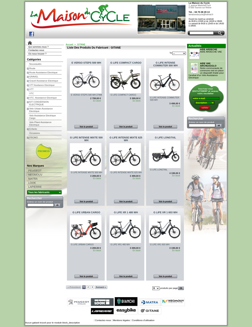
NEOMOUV (35, 174)
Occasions (34, 133)
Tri (171, 53)
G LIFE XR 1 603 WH (166, 212)
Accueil (69, 44)
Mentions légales (121, 320)
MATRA (33, 178)
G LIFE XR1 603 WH (159, 244)
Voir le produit (86, 127)
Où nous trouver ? (37, 54)
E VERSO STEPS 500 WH (86, 62)
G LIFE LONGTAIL (165, 137)
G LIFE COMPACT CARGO (126, 62)
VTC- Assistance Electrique (43, 98)
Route (32, 68)
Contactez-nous (36, 50)
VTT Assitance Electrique (42, 85)
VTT (31, 89)
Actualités (194, 45)
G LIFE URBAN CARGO (86, 212)
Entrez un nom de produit (40, 202)
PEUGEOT (35, 170)
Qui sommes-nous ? (38, 47)
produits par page (169, 288)
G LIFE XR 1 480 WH (126, 212)
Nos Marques (35, 165)
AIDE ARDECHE (208, 49)
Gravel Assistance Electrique (43, 81)
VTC (31, 93)
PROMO (33, 137)
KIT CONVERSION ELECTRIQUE (39, 103)
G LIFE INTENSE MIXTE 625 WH (126, 139)
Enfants (33, 129)
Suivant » (101, 287)
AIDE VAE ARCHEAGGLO (208, 64)
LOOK (32, 182)
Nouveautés (35, 64)
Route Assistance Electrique (43, 72)
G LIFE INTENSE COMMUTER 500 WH (165, 64)
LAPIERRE (35, 186)
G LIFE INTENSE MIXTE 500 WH (86, 139)
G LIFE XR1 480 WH (120, 244)
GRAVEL (33, 76)
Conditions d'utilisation (143, 320)
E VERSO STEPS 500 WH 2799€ (86, 95)
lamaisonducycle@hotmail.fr (201, 14)
